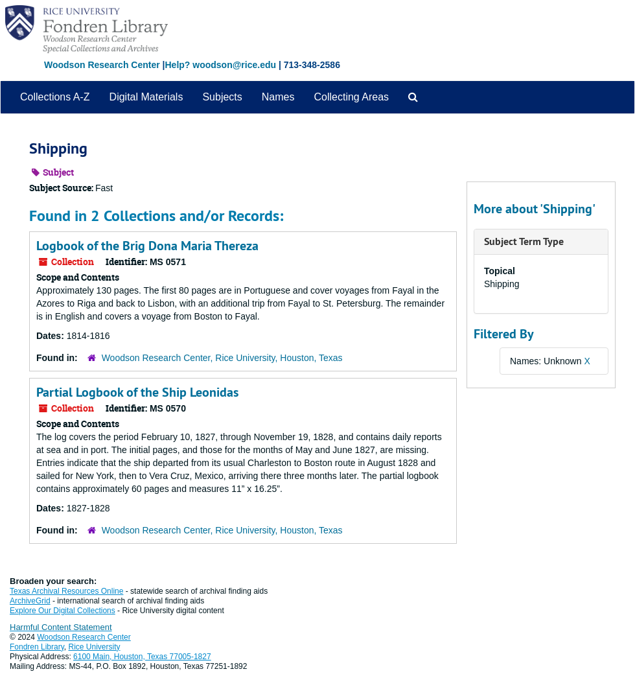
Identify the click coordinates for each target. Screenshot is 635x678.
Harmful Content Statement (61, 627)
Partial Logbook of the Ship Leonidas (137, 392)
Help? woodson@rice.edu (220, 65)
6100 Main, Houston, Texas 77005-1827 (142, 656)
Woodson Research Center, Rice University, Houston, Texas (222, 358)
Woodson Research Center (102, 65)
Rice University (95, 646)
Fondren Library (37, 646)
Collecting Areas (351, 96)
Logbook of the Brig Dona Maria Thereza (147, 245)
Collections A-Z (55, 96)
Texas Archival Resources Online (66, 591)
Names (278, 96)
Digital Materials (146, 96)
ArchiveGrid (30, 600)
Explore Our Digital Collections (62, 610)
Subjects (222, 96)
